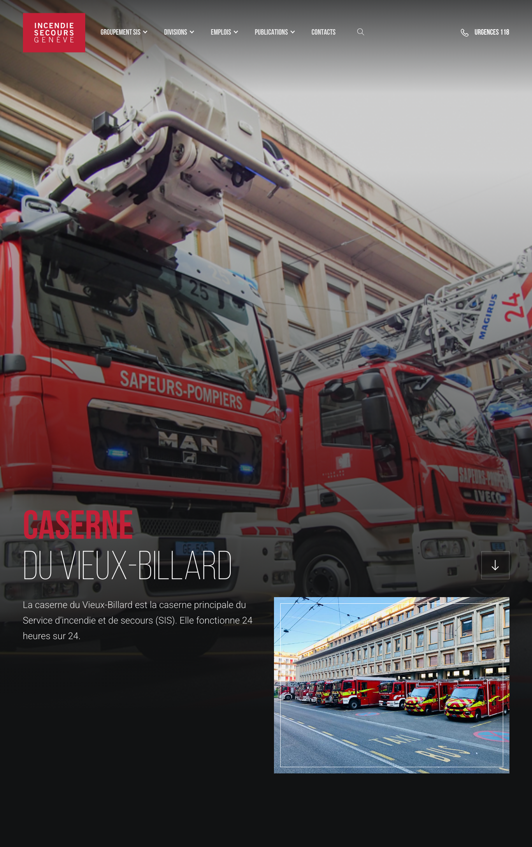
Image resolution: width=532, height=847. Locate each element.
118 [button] (491, 33)
